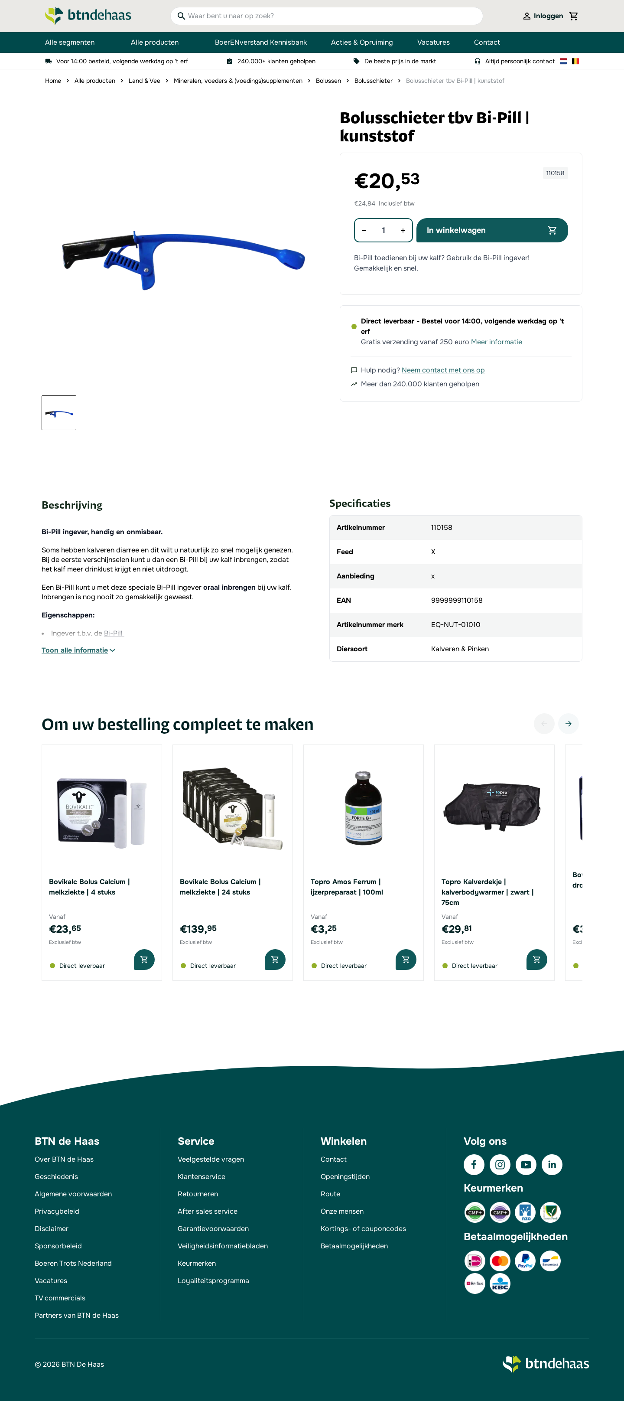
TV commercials (60, 1298)
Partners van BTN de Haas (77, 1315)
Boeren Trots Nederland (73, 1263)
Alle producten (161, 42)
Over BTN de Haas (64, 1159)
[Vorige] (544, 723)
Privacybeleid (57, 1211)
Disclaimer (51, 1228)
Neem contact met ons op (443, 370)
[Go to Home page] (88, 16)
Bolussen (328, 81)
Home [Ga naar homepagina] (53, 81)
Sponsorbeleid (58, 1246)
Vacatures (433, 42)
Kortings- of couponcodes (363, 1228)
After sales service (207, 1211)
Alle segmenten (76, 42)
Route (330, 1194)
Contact (487, 42)
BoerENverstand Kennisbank (261, 42)
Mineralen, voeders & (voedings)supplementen (238, 81)
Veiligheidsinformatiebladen (223, 1246)
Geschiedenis (56, 1176)
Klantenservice (201, 1176)
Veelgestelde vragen (211, 1159)
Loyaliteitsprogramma (213, 1280)
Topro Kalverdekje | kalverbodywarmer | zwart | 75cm (488, 892)
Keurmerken (197, 1263)
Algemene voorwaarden (73, 1194)
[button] (181, 249)
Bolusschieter (373, 81)
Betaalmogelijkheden (354, 1246)
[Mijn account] (542, 16)
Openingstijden (345, 1176)
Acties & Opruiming (362, 42)
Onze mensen (342, 1211)
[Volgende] (568, 723)
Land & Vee (144, 81)
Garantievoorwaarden (213, 1228)
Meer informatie (496, 341)
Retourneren (198, 1194)
